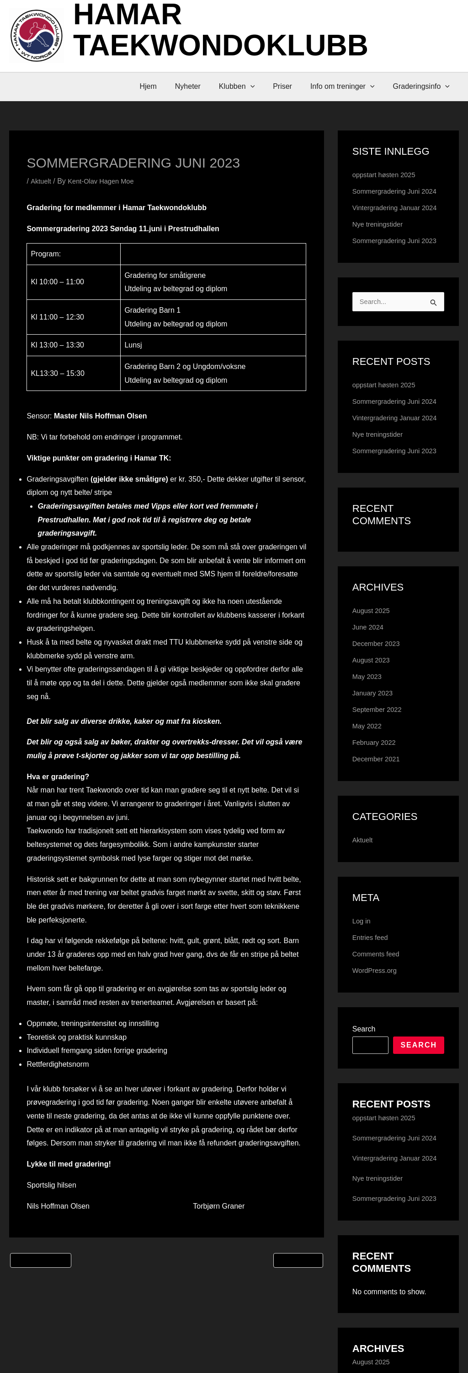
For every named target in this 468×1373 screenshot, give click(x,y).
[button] (263, 86)
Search (364, 1118)
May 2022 (368, 815)
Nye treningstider (380, 253)
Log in (362, 1010)
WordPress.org (376, 1059)
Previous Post (40, 1263)
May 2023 (368, 765)
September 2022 (379, 798)
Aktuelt (41, 181)
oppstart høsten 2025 (386, 175)
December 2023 (378, 732)
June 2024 (369, 716)
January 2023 (374, 782)
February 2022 (376, 831)
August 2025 (373, 699)
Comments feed (378, 1043)
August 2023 (373, 749)
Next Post (298, 1263)
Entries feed (371, 1026)
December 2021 (378, 848)
